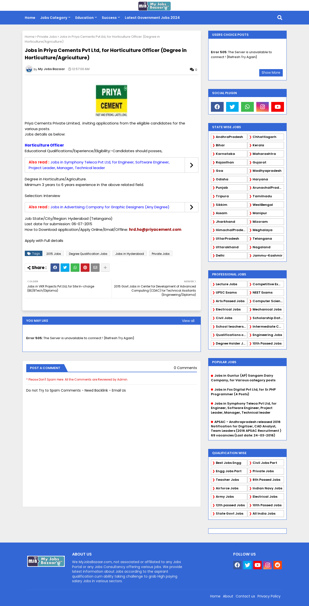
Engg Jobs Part (229, 471)
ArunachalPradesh (268, 187)
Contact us (245, 596)
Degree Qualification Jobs (88, 254)
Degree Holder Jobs (231, 343)
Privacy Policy (269, 596)
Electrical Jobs (228, 309)
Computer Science (268, 301)
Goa (219, 170)
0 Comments (185, 368)
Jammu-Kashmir (268, 255)
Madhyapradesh (267, 170)
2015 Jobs (53, 254)
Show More (271, 72)
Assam (221, 213)
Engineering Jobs (267, 335)
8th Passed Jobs (266, 479)
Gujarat (259, 162)
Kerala (258, 145)
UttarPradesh (227, 238)
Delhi (220, 255)
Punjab (222, 187)
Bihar (220, 145)
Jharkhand (225, 221)
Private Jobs (47, 36)
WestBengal (263, 204)
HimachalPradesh (231, 230)
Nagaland (261, 247)
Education (84, 17)
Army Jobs (225, 496)
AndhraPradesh (229, 137)
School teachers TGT (231, 326)
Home (30, 17)
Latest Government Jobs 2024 (152, 17)
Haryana (260, 179)
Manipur (260, 213)
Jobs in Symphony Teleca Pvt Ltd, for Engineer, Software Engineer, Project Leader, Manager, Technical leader (99, 165)
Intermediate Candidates (268, 326)
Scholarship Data (268, 318)
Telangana (262, 238)
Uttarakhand (227, 247)
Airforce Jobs (227, 488)
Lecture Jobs (226, 284)
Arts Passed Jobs (230, 301)
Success (109, 17)
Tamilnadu (262, 196)
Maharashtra (264, 153)
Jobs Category (53, 17)
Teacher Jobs (227, 479)
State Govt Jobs (229, 513)
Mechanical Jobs (267, 309)
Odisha (222, 179)
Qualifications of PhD (231, 335)
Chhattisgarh (264, 137)
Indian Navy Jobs (267, 488)
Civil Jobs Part (265, 462)
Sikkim (221, 204)
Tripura (222, 196)
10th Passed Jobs (267, 343)
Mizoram (260, 221)
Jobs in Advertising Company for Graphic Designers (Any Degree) (110, 207)
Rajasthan (225, 162)
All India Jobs (264, 513)
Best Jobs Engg (228, 462)
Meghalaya (262, 230)
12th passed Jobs (230, 505)
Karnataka (225, 153)
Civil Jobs (224, 318)
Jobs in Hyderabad (129, 254)
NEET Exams (262, 292)
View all (188, 320)
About (228, 596)
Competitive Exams (268, 284)
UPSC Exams (226, 292)
